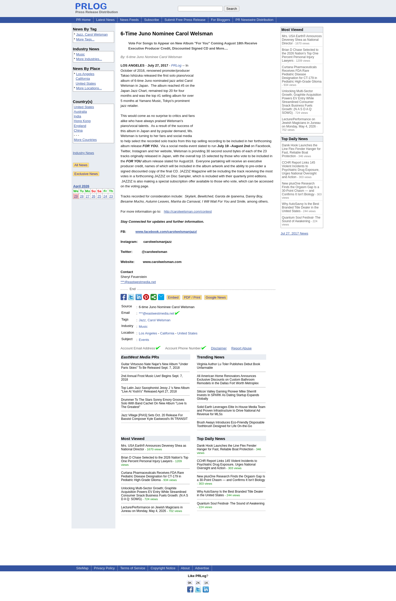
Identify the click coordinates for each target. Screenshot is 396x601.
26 (93, 196)
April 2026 (81, 186)
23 (111, 196)
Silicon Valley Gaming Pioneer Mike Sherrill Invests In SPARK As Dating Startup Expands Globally (228, 395)
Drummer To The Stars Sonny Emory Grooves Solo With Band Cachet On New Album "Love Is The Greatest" (154, 403)
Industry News (83, 153)
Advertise (202, 568)
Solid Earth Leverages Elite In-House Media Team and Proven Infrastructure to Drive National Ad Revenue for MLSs (231, 410)
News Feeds (129, 20)
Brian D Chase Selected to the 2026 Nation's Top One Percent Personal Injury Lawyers (154, 459)
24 (105, 196)
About (185, 568)
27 (87, 196)
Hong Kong (82, 121)
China (78, 130)
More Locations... (89, 88)
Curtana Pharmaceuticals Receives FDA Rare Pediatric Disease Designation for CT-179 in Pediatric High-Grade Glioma (152, 476)
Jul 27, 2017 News (294, 233)
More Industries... (89, 59)
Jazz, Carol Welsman (92, 34)
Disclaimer (219, 348)
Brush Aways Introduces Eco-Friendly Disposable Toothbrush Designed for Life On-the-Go (231, 424)
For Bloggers (220, 20)
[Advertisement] (236, 101)
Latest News (105, 20)
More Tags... (85, 39)
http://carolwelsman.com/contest (188, 211)
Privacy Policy (104, 568)
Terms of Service (132, 568)
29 (76, 196)
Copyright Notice (163, 568)
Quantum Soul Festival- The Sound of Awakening (231, 503)
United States (86, 83)
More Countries (85, 140)
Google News (216, 297)
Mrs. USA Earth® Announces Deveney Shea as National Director (302, 39)
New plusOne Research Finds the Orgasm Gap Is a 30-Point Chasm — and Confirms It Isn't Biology (231, 478)
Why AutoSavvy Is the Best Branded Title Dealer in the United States (300, 207)
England (80, 126)
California (83, 79)
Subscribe (151, 20)
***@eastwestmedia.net (138, 282)
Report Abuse (241, 348)
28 (82, 196)
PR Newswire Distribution (254, 20)
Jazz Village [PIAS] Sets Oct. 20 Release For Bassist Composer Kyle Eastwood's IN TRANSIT (154, 417)
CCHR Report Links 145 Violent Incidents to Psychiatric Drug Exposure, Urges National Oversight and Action (227, 464)
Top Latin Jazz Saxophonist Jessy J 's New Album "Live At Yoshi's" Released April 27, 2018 (155, 389)
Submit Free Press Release (184, 20)
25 (99, 196)
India (77, 116)
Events (144, 340)
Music (80, 54)
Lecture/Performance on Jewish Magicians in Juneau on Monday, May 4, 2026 (152, 509)
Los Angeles (85, 74)
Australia (80, 112)
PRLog (176, 65)
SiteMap (82, 568)
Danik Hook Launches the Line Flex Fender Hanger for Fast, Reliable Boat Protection (227, 447)
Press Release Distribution (96, 10)
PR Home (83, 20)
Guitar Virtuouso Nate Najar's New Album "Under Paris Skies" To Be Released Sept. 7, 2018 (154, 366)
